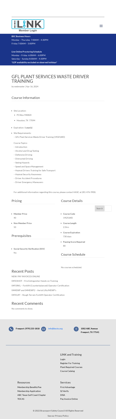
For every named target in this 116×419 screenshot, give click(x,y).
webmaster (19, 86)
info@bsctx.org (55, 328)
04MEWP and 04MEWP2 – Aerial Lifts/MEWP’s (34, 290)
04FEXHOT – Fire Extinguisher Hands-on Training (35, 281)
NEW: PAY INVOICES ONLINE (26, 276)
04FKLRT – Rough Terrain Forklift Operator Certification (38, 295)
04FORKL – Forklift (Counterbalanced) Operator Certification (40, 285)
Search (99, 208)
